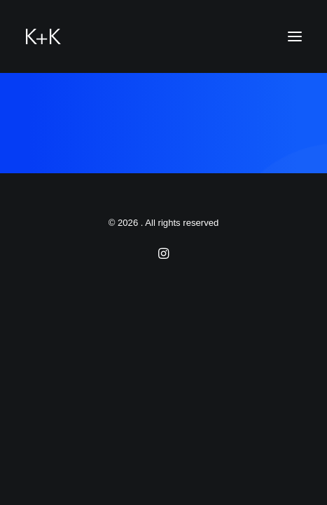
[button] (295, 36)
